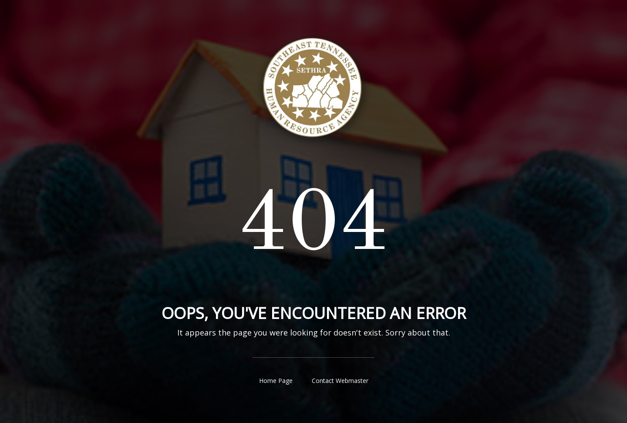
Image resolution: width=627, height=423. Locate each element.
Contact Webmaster (340, 380)
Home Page (276, 380)
